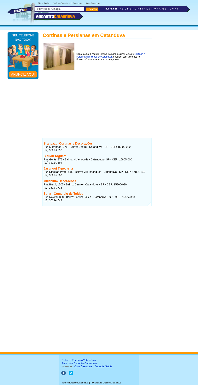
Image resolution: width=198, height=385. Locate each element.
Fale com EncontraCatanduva (79, 363)
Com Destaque (83, 366)
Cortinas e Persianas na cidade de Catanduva (110, 55)
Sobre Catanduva (92, 3)
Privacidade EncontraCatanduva (106, 383)
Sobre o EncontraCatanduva (79, 360)
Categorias (77, 3)
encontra (55, 16)
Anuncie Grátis (103, 366)
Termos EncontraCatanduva (75, 383)
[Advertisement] (97, 98)
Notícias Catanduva (61, 3)
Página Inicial (44, 3)
